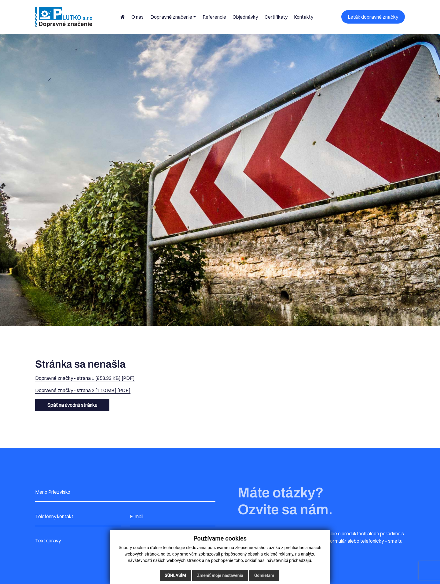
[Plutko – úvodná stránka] (63, 17)
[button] (173, 16)
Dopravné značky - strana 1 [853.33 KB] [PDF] (85, 378)
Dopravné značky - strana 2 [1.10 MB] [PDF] (82, 390)
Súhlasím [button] (175, 575)
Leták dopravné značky (373, 17)
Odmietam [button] (264, 575)
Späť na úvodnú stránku (72, 405)
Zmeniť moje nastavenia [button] (220, 575)
